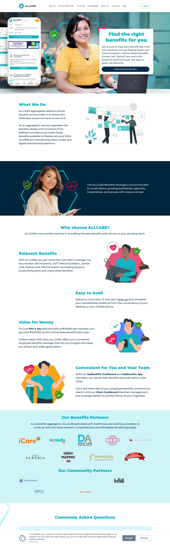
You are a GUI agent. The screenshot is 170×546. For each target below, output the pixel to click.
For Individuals (93, 6)
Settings (144, 538)
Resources (105, 6)
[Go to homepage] (27, 6)
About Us (52, 6)
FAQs (125, 6)
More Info (33, 542)
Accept (129, 538)
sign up (123, 299)
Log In (145, 6)
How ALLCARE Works (66, 6)
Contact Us (116, 6)
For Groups (81, 6)
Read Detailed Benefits (125, 69)
